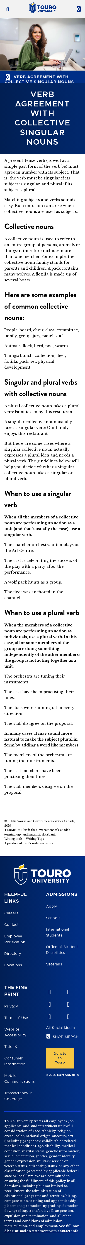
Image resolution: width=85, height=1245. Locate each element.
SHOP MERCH (66, 1037)
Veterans (54, 964)
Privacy (11, 1006)
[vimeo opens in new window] (49, 991)
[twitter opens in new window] (49, 1015)
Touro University (68, 1075)
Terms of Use (16, 1018)
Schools (53, 918)
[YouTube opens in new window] (68, 991)
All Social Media (60, 1028)
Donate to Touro (60, 1058)
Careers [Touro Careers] (11, 913)
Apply (51, 906)
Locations (13, 965)
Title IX (10, 1047)
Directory (13, 954)
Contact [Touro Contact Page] (11, 925)
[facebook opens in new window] (68, 1003)
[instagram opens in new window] (68, 1015)
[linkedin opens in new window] (49, 1003)
